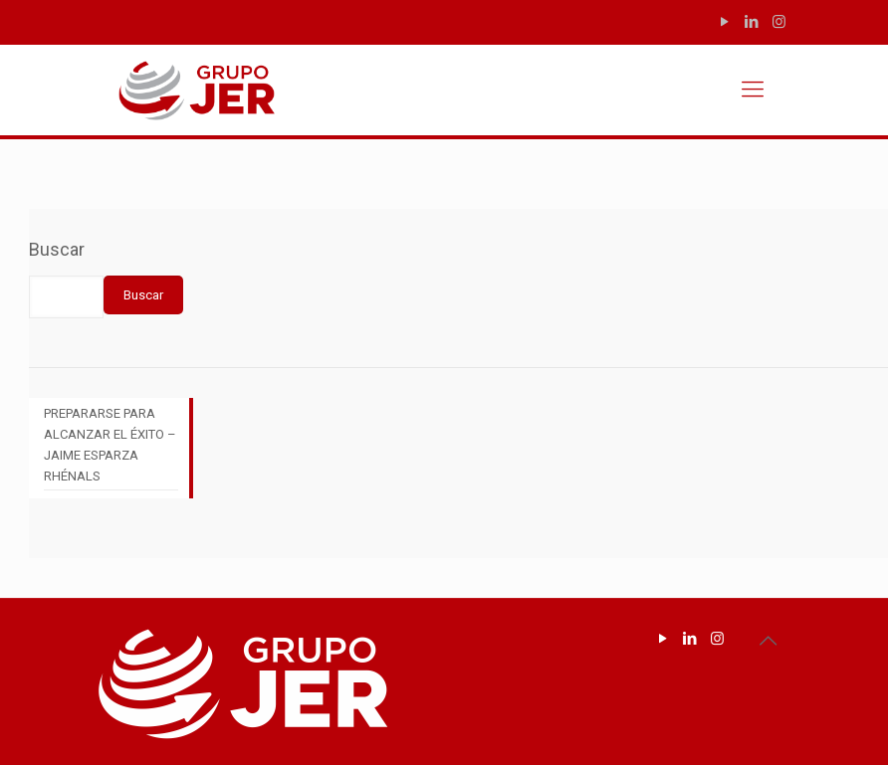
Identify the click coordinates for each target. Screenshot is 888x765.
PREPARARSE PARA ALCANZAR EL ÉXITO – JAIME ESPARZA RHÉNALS (110, 444)
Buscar (57, 249)
